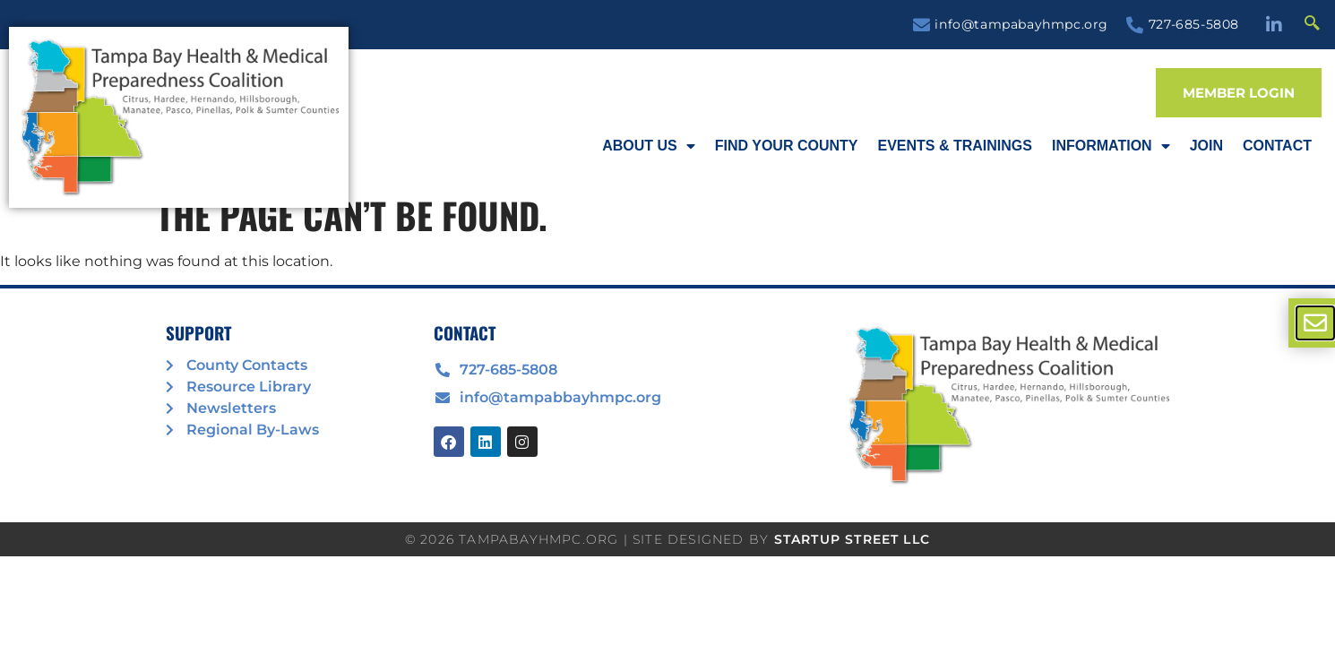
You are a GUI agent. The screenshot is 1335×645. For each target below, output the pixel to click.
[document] (667, 322)
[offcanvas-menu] (1315, 323)
